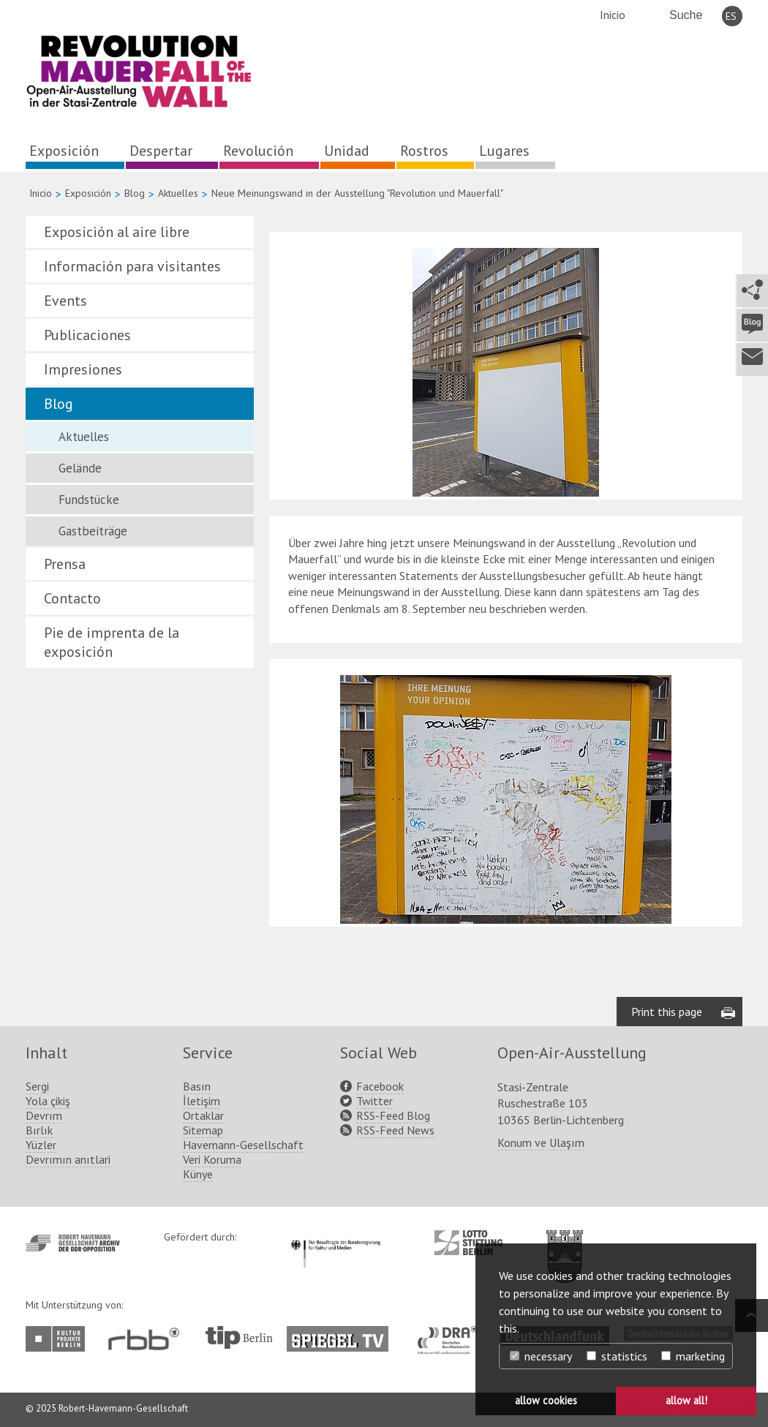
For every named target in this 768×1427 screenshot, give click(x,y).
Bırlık (39, 1130)
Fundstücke (89, 500)
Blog (134, 193)
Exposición (64, 150)
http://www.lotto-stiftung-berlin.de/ (468, 1242)
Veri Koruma (212, 1159)
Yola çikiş (48, 1100)
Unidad (346, 150)
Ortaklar (203, 1115)
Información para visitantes (132, 266)
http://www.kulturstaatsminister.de (335, 1237)
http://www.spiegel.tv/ (343, 1333)
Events (65, 300)
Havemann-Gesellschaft (243, 1144)
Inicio (612, 14)
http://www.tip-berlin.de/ (239, 1337)
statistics (617, 1356)
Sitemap (203, 1130)
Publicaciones (87, 334)
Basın (197, 1086)
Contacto (72, 598)
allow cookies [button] (546, 1400)
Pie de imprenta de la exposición (111, 642)
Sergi (37, 1086)
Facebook (380, 1086)
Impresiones (83, 369)
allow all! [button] (686, 1400)
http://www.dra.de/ (452, 1333)
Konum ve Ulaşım (540, 1142)
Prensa (65, 563)
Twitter (374, 1100)
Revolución (258, 150)
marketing (693, 1356)
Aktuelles (178, 193)
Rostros (424, 150)
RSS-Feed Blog (393, 1115)
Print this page (666, 1011)
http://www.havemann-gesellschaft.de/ (73, 1243)
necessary (541, 1356)
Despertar (160, 150)
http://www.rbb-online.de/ (147, 1339)
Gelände (80, 468)
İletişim (201, 1100)
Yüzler (41, 1144)
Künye (198, 1174)
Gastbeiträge (93, 531)
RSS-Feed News (395, 1130)
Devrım (44, 1115)
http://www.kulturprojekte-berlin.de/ (59, 1339)
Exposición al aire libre (116, 231)
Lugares (504, 150)
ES (731, 16)
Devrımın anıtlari (68, 1159)
